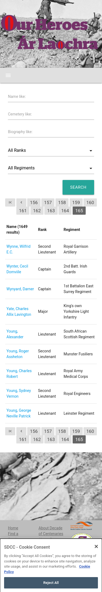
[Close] (96, 552)
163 (51, 210)
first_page (10, 202)
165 (79, 210)
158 (62, 202)
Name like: (17, 96)
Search (78, 187)
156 (34, 202)
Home (13, 528)
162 (37, 210)
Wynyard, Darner (20, 289)
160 (90, 202)
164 (65, 210)
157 (48, 202)
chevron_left (21, 202)
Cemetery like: (20, 114)
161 (23, 210)
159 (76, 202)
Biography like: (20, 132)
